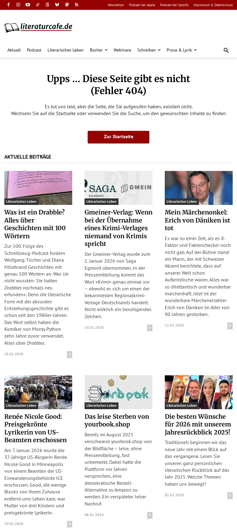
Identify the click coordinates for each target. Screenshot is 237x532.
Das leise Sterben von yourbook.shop (114, 410)
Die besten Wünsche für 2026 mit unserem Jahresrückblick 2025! (197, 413)
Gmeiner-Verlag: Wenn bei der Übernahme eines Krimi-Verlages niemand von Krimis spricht (118, 223)
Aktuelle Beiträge (27, 156)
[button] (226, 50)
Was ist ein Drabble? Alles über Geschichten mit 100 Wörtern (35, 219)
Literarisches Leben (21, 201)
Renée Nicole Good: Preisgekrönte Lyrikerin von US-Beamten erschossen (37, 417)
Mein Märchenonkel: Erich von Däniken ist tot (199, 216)
